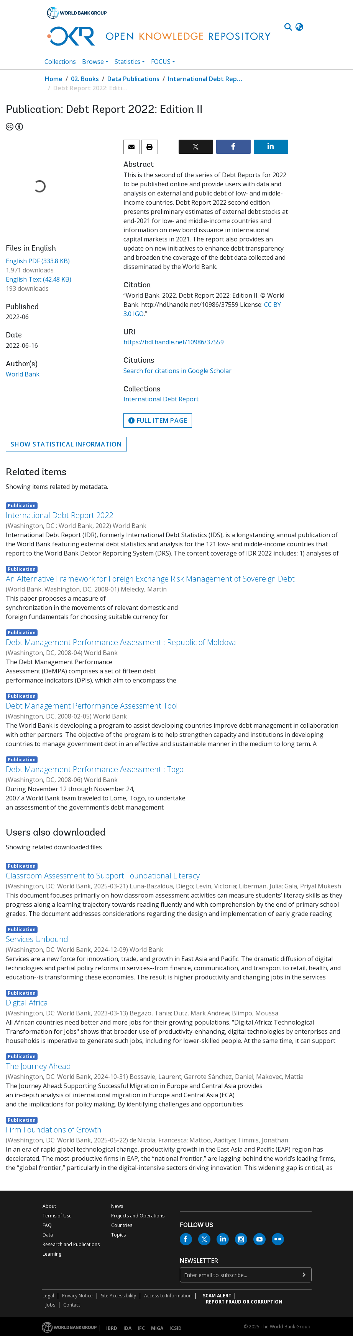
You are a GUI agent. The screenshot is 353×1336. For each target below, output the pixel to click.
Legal (48, 1295)
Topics (118, 1235)
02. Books (85, 79)
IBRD (111, 1328)
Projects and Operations (137, 1215)
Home (53, 79)
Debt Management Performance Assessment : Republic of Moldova (121, 642)
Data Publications (133, 79)
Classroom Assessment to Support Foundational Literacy (103, 875)
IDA (127, 1328)
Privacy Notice (77, 1295)
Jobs (50, 1305)
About (49, 1206)
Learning (52, 1254)
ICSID (175, 1328)
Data (48, 1235)
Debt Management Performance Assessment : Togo (95, 769)
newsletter (199, 1261)
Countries (121, 1225)
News (117, 1206)
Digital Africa (27, 1002)
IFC (141, 1328)
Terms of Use (57, 1215)
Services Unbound (37, 939)
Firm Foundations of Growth (54, 1129)
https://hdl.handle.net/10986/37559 (173, 342)
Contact (71, 1305)
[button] (299, 27)
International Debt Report (206, 79)
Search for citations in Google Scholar (177, 371)
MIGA (157, 1328)
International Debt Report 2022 (59, 515)
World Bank (22, 374)
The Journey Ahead (38, 1066)
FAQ (47, 1225)
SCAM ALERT (217, 1295)
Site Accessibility (118, 1295)
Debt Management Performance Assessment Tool (92, 706)
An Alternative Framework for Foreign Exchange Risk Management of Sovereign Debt (150, 579)
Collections (60, 61)
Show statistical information (66, 444)
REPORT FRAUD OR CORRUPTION (244, 1302)
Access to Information (168, 1295)
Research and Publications (71, 1244)
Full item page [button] (157, 420)
